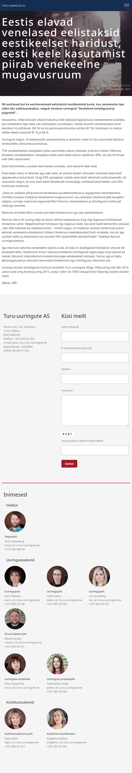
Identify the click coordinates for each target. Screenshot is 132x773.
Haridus (105, 85)
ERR (14, 283)
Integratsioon (121, 85)
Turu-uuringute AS (13, 5)
